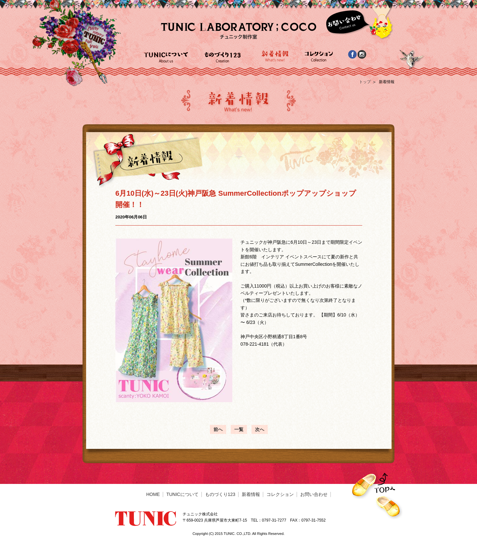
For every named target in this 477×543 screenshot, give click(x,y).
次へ (259, 429)
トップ (365, 82)
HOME (153, 494)
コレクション (280, 494)
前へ (218, 429)
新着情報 (251, 494)
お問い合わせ (314, 494)
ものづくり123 (220, 494)
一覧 (238, 429)
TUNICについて (182, 494)
